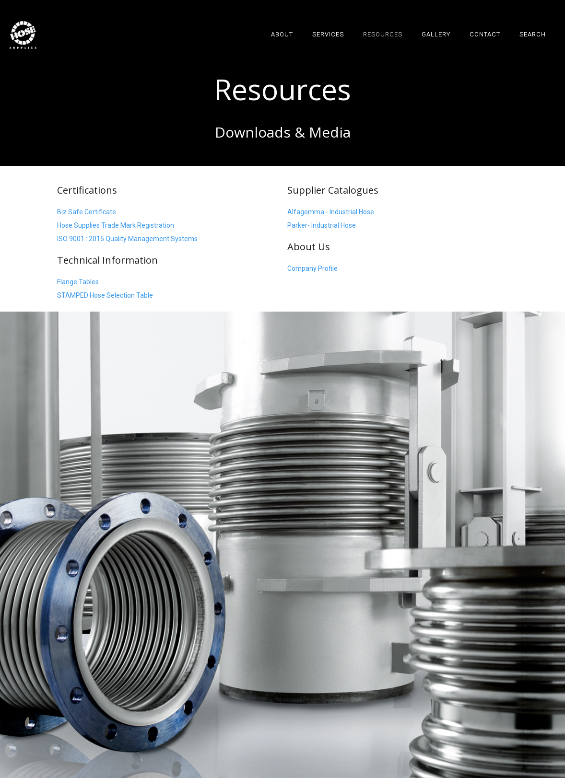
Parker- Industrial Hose (321, 225)
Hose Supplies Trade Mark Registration (115, 225)
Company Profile (312, 268)
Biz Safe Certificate (86, 212)
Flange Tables (78, 282)
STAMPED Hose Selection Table (105, 295)
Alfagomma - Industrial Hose (330, 212)
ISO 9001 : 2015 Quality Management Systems (127, 239)
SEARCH (532, 34)
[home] (23, 34)
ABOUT (282, 34)
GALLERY (436, 34)
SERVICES (328, 34)
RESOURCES (382, 34)
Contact (485, 34)
